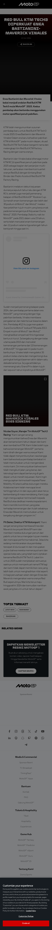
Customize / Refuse (26, 916)
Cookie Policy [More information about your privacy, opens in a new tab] (31, 911)
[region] (26, 904)
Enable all (26, 923)
